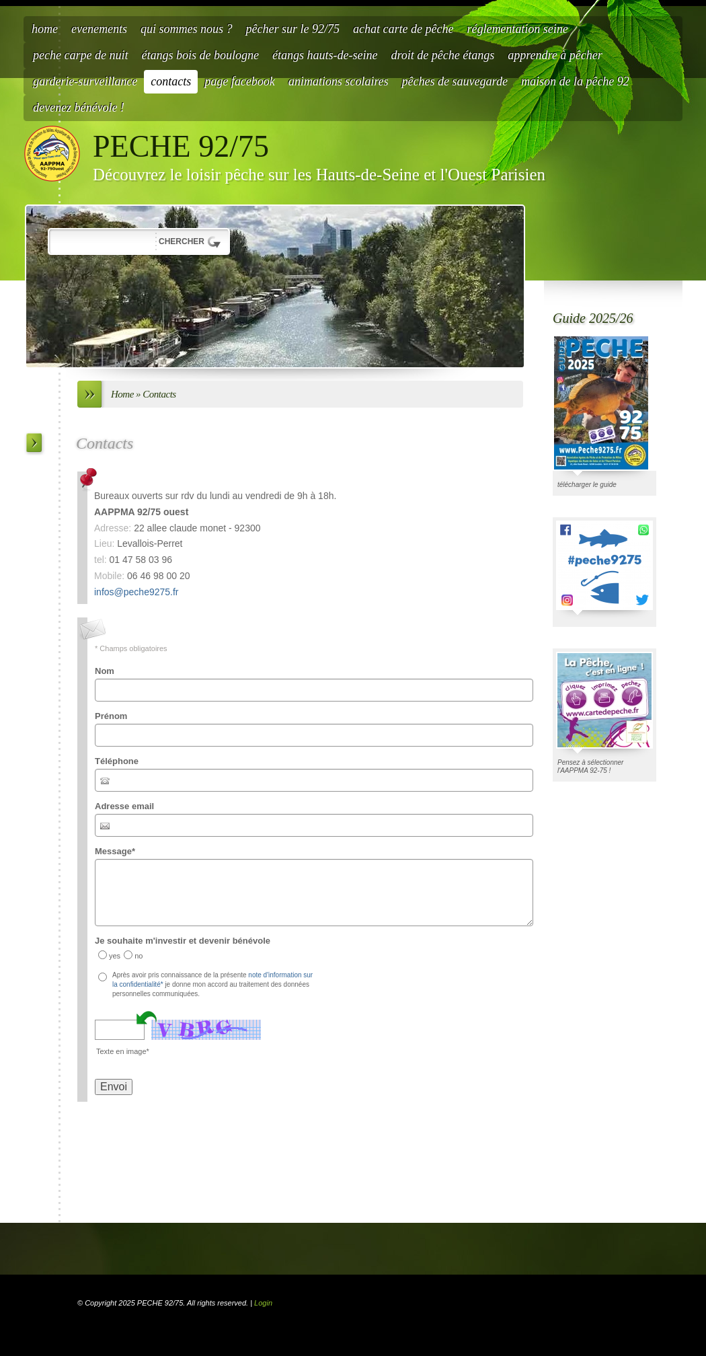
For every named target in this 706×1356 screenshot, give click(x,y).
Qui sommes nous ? (187, 29)
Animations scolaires (338, 81)
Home (45, 29)
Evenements (99, 29)
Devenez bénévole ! (78, 107)
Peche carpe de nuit (80, 55)
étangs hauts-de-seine (324, 55)
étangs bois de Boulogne (199, 55)
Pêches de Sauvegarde (455, 81)
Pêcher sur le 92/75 (292, 29)
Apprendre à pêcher (555, 55)
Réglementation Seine (517, 29)
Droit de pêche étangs (442, 55)
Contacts (171, 81)
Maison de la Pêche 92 (575, 81)
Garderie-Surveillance (85, 81)
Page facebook (239, 81)
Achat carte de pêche (403, 29)
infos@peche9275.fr (136, 592)
